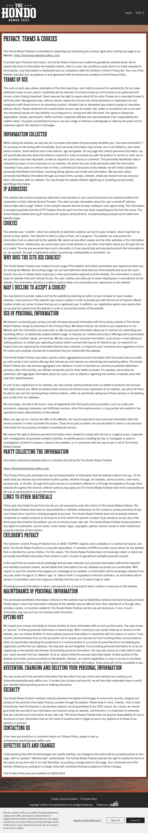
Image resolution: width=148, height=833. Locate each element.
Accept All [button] (135, 820)
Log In (128, 12)
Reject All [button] (115, 820)
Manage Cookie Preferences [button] (87, 820)
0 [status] (143, 12)
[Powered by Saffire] (114, 804)
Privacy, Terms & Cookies (64, 798)
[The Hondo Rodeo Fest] (19, 12)
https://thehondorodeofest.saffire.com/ (37, 55)
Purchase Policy (88, 798)
